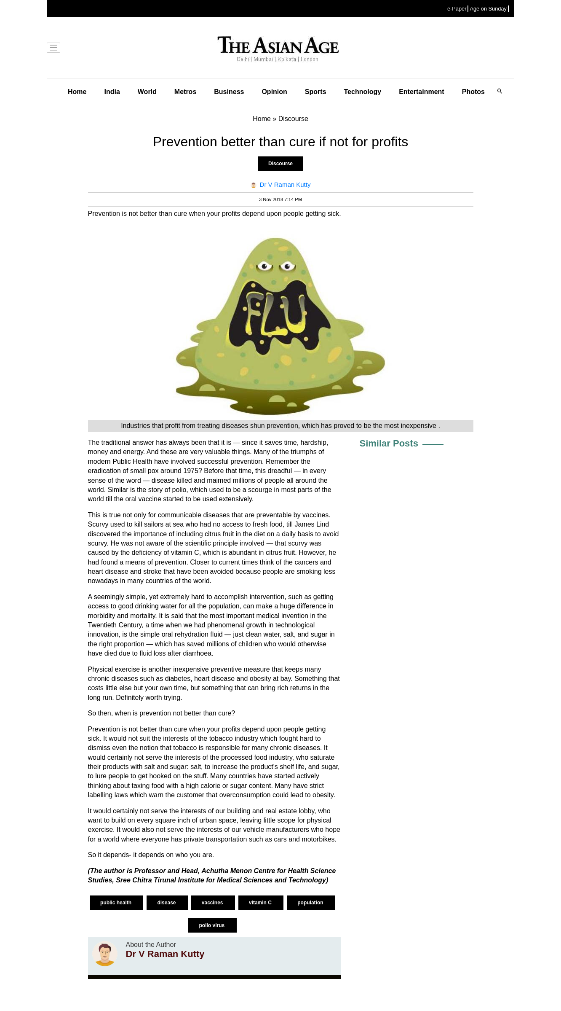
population (311, 903)
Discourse (280, 164)
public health (116, 903)
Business (229, 91)
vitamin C (261, 903)
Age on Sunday (488, 8)
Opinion (274, 91)
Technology (363, 91)
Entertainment (421, 91)
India (112, 91)
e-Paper (457, 8)
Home (77, 91)
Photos (473, 91)
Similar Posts (389, 443)
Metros (185, 91)
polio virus (212, 925)
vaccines (213, 903)
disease (167, 903)
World (147, 91)
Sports (315, 91)
